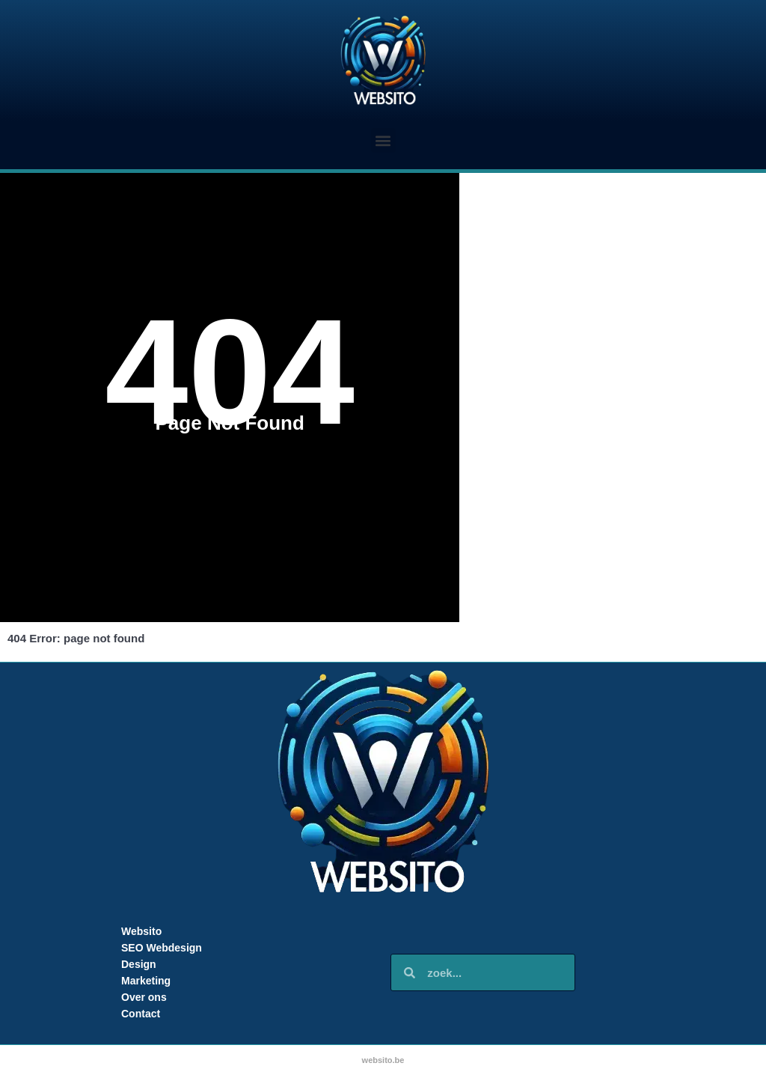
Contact (140, 1014)
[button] (383, 140)
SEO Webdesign (161, 948)
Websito (141, 931)
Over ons (144, 997)
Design (138, 964)
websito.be (383, 1060)
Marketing (146, 981)
